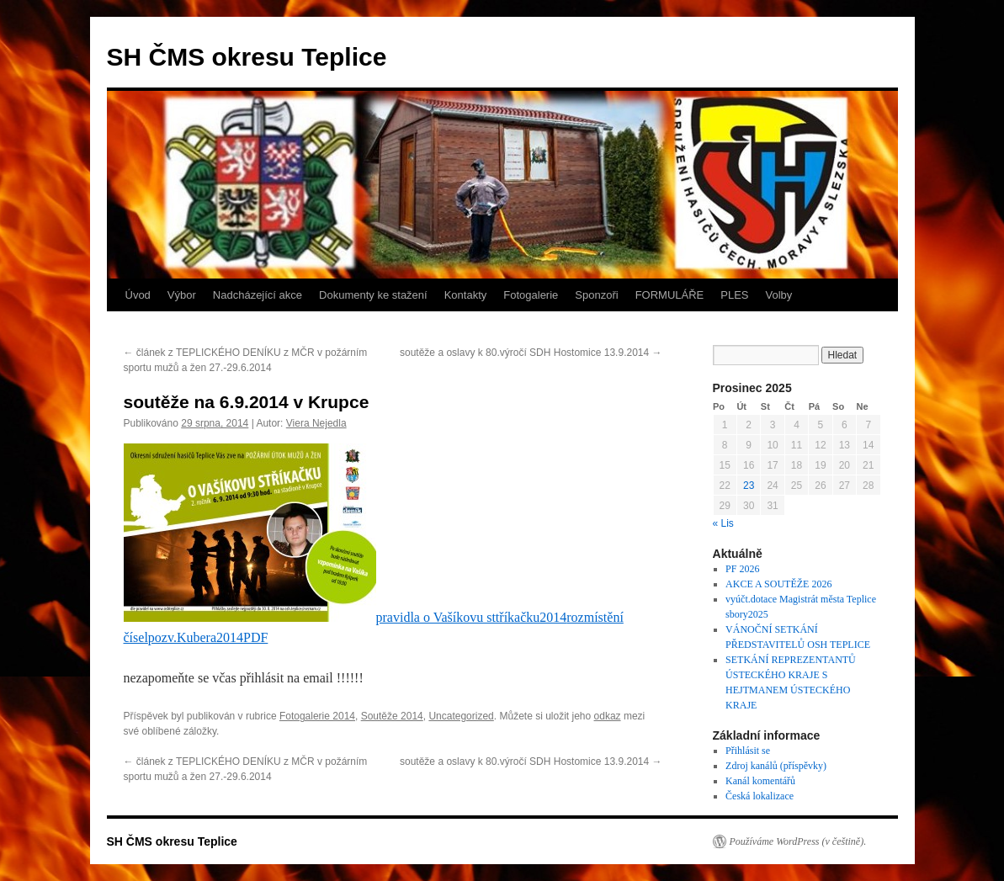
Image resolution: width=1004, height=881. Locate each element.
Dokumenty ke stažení (373, 295)
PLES (734, 295)
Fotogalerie (530, 295)
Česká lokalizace (759, 796)
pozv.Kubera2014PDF (208, 637)
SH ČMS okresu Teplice (247, 57)
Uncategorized (460, 716)
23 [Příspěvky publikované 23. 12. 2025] (748, 485)
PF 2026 (742, 569)
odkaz (607, 716)
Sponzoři (596, 295)
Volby (779, 295)
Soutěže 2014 (392, 716)
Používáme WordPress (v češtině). (798, 841)
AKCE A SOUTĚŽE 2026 (778, 584)
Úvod (138, 295)
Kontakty (465, 295)
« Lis (723, 523)
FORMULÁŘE (669, 295)
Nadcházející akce (257, 295)
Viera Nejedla (316, 423)
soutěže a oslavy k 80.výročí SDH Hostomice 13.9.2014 (530, 352)
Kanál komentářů (760, 781)
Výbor (181, 295)
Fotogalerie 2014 (317, 716)
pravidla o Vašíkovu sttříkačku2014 (471, 617)
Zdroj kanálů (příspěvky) (775, 766)
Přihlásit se (747, 750)
